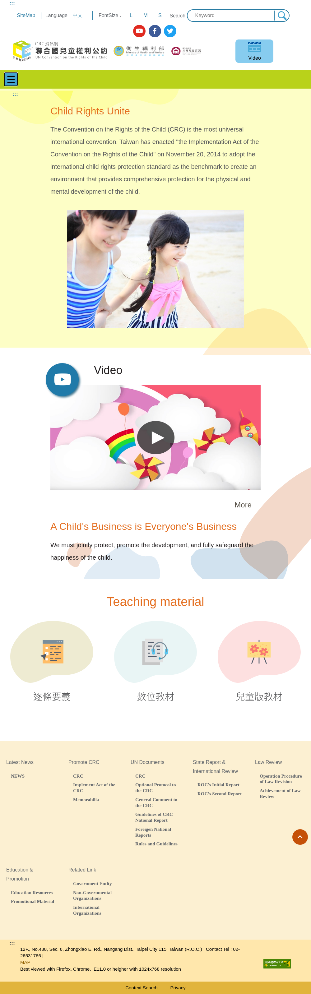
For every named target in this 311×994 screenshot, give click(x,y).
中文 (77, 15)
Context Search (141, 987)
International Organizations (87, 910)
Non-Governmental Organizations (92, 895)
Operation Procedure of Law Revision (281, 779)
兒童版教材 (259, 661)
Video (254, 58)
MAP (25, 962)
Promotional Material (32, 901)
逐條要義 (51, 661)
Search (177, 15)
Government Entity (92, 883)
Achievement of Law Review (280, 793)
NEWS (18, 776)
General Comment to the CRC (156, 802)
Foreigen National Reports (153, 832)
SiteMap (26, 15)
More (243, 505)
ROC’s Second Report (219, 793)
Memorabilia (86, 799)
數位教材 (155, 661)
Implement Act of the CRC (94, 787)
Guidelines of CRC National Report (154, 817)
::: (12, 3)
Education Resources (32, 892)
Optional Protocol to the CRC (155, 787)
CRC (78, 776)
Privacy (178, 987)
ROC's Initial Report (218, 784)
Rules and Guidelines (156, 843)
